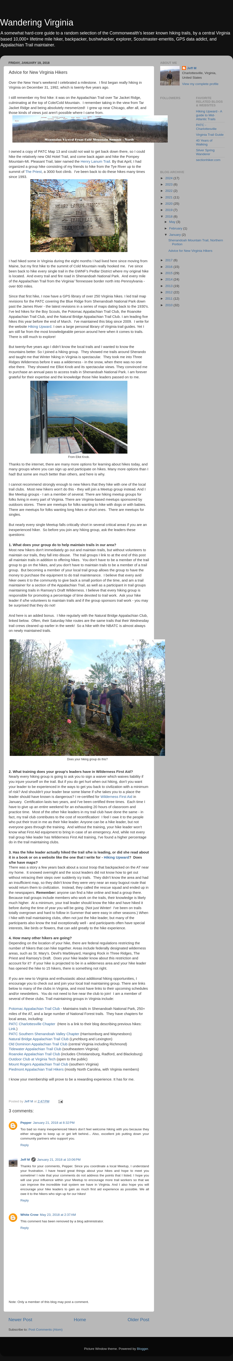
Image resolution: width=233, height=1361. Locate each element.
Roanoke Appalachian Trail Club (34, 1054)
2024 (169, 178)
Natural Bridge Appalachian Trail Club (39, 1039)
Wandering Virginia (36, 22)
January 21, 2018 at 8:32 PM (54, 1122)
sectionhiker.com (208, 160)
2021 (169, 197)
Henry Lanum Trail (95, 161)
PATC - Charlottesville (206, 127)
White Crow (29, 1215)
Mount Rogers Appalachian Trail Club (38, 1064)
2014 (169, 279)
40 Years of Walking (204, 142)
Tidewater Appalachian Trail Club (35, 1049)
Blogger (142, 1349)
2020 (169, 203)
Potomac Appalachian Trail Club (34, 1009)
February (176, 228)
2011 (169, 298)
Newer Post (20, 1319)
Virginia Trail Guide (210, 134)
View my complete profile (200, 84)
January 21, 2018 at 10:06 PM (59, 1159)
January (175, 235)
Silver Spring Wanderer (205, 152)
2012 (169, 292)
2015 (169, 273)
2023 (169, 184)
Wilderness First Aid (116, 797)
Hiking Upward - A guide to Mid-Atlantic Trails (209, 115)
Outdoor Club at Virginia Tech (33, 1059)
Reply (24, 1145)
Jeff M (25, 1159)
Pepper (26, 1122)
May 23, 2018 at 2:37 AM (58, 1215)
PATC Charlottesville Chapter (32, 1024)
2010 (169, 305)
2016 (169, 267)
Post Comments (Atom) (46, 1329)
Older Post (138, 1319)
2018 (169, 216)
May (172, 222)
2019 (169, 210)
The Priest (33, 172)
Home (80, 1319)
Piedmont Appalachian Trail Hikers (36, 1069)
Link (12, 1029)
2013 (169, 286)
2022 (169, 191)
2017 (169, 260)
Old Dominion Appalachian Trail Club (38, 1044)
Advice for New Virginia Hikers (190, 251)
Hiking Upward (39, 327)
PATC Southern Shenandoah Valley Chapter (44, 1034)
